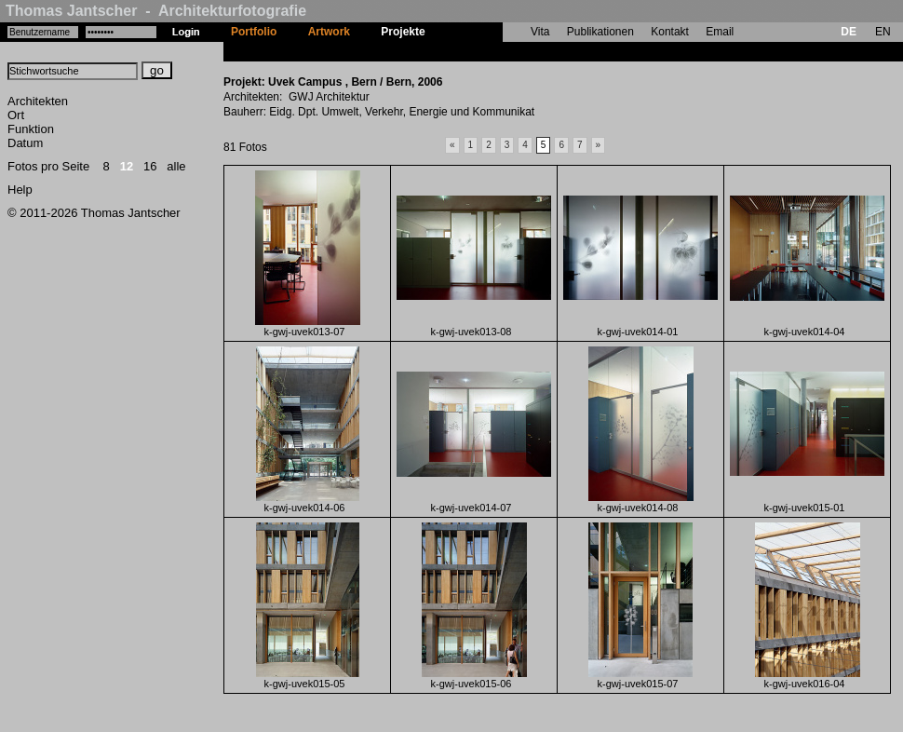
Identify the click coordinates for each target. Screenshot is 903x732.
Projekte (403, 31)
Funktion (30, 129)
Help (20, 190)
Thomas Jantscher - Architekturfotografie (156, 11)
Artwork (329, 31)
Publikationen (600, 31)
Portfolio (253, 31)
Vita (540, 31)
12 (126, 166)
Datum (25, 143)
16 (149, 166)
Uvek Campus (477, 51)
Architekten (37, 101)
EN (883, 31)
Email (720, 31)
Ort (15, 115)
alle (176, 166)
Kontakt (670, 31)
